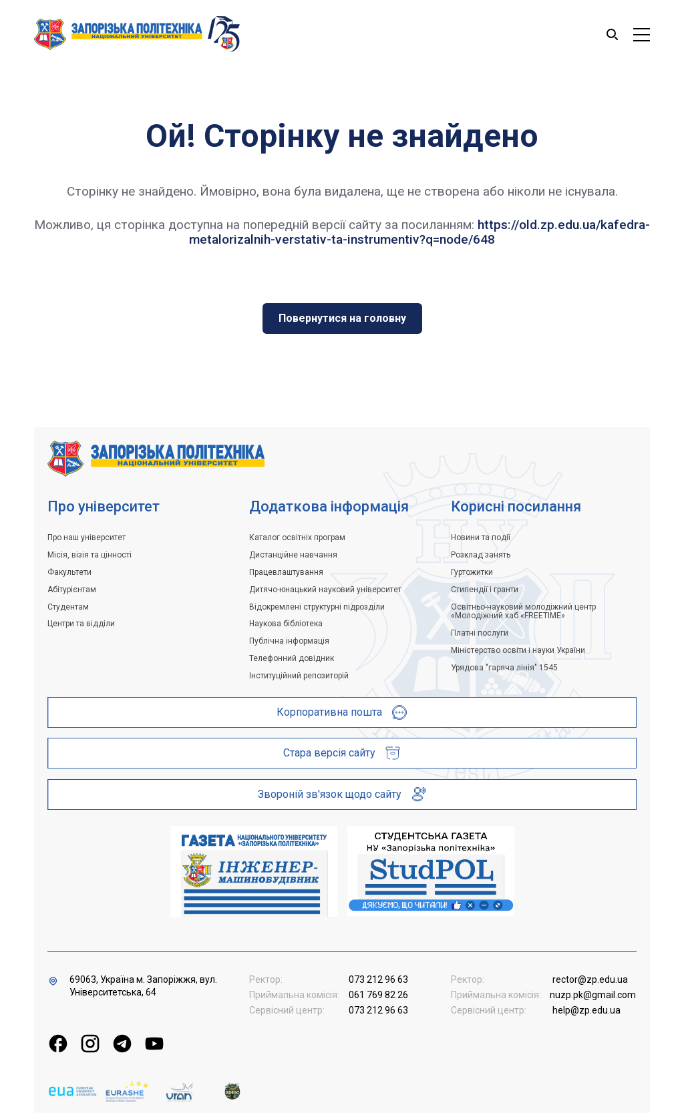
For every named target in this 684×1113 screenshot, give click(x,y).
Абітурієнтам (71, 589)
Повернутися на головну (342, 318)
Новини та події (480, 537)
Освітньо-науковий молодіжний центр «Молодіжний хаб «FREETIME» (523, 611)
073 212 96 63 (378, 979)
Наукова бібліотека (286, 623)
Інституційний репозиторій (299, 675)
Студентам (68, 607)
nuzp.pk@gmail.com (593, 994)
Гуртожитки (472, 572)
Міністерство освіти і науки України (518, 650)
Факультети (69, 572)
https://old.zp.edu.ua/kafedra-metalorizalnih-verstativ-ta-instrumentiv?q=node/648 (419, 232)
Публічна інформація (289, 641)
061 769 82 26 (378, 994)
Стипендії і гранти (484, 589)
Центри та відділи (81, 623)
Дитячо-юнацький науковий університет (325, 589)
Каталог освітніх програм (297, 537)
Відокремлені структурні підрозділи (317, 607)
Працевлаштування (286, 572)
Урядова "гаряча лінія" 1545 (504, 667)
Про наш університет (86, 537)
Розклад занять (480, 555)
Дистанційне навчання (293, 555)
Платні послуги (479, 633)
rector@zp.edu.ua (590, 979)
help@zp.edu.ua (586, 1010)
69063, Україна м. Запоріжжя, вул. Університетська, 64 (143, 986)
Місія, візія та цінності (89, 555)
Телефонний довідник (291, 658)
